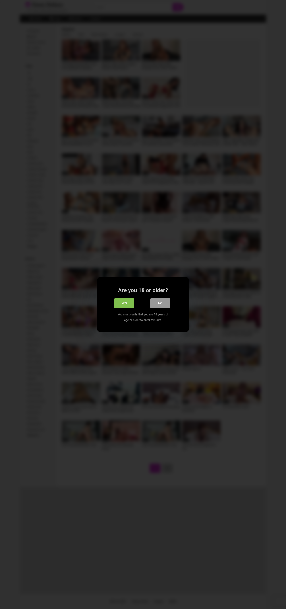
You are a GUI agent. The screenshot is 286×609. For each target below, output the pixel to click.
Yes (124, 303)
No (160, 303)
